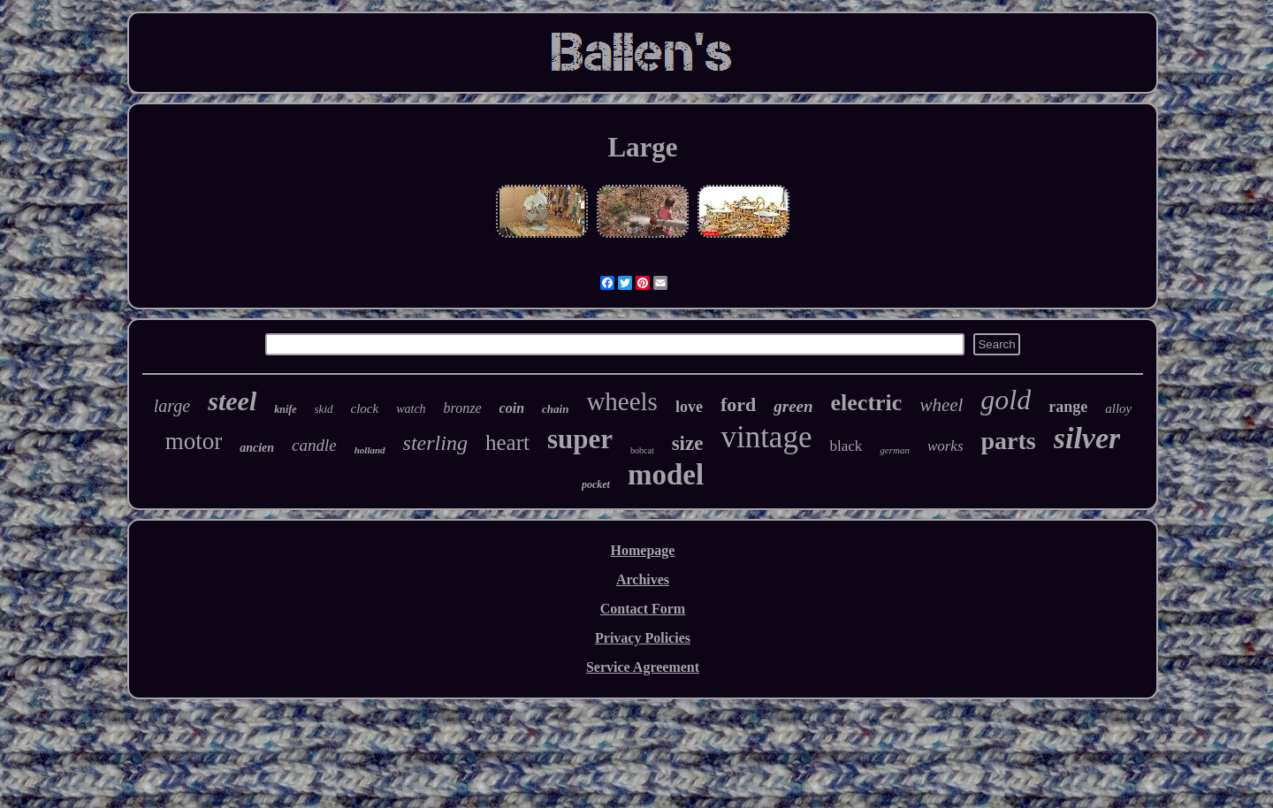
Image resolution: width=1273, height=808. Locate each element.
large (172, 405)
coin (511, 407)
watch (410, 408)
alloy (1118, 408)
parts (1008, 440)
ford (738, 404)
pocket (596, 484)
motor (194, 441)
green (793, 406)
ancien (257, 447)
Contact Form (642, 608)
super (580, 438)
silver (1087, 438)
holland (369, 450)
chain (555, 408)
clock (365, 408)
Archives (642, 579)
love (689, 406)
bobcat (642, 450)
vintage (766, 437)
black (845, 446)
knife (285, 409)
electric (867, 402)
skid (324, 408)
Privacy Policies (642, 637)
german (895, 450)
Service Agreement (642, 667)
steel (232, 400)
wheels (622, 401)
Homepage (643, 550)
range (1067, 406)
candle (314, 445)
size (688, 443)
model (666, 475)
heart (507, 442)
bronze (463, 407)
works (945, 446)
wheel (941, 404)
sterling (435, 442)
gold (1005, 399)
